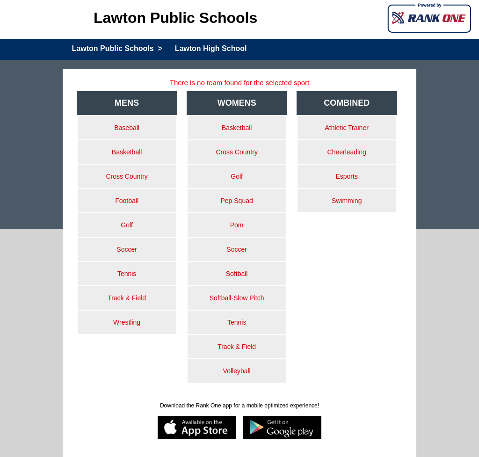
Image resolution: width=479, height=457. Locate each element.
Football (126, 200)
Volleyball (237, 371)
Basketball (127, 152)
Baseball (126, 127)
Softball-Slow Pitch (237, 298)
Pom (237, 225)
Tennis (126, 273)
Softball (237, 273)
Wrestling (126, 322)
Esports (346, 176)
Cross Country (126, 176)
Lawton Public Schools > (117, 48)
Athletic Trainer (346, 127)
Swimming (347, 200)
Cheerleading (346, 152)
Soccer (126, 249)
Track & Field (127, 298)
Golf (127, 225)
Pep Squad (236, 200)
